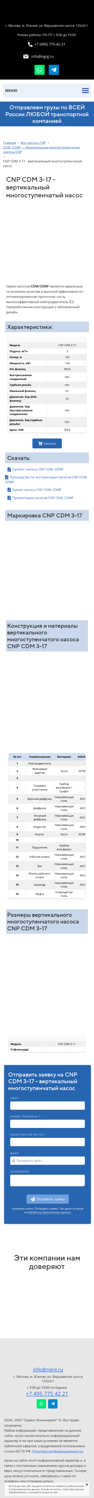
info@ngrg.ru (48, 1369)
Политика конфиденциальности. (58, 1451)
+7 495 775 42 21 (47, 1393)
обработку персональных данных (49, 1212)
